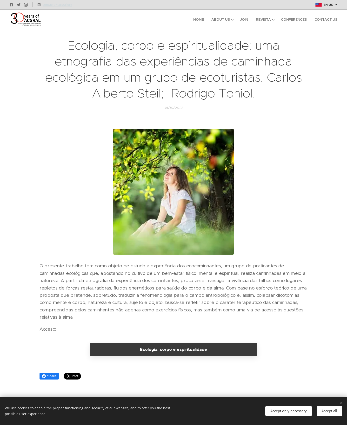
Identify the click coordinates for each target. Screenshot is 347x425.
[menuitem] (198, 19)
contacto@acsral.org (57, 4)
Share (49, 376)
